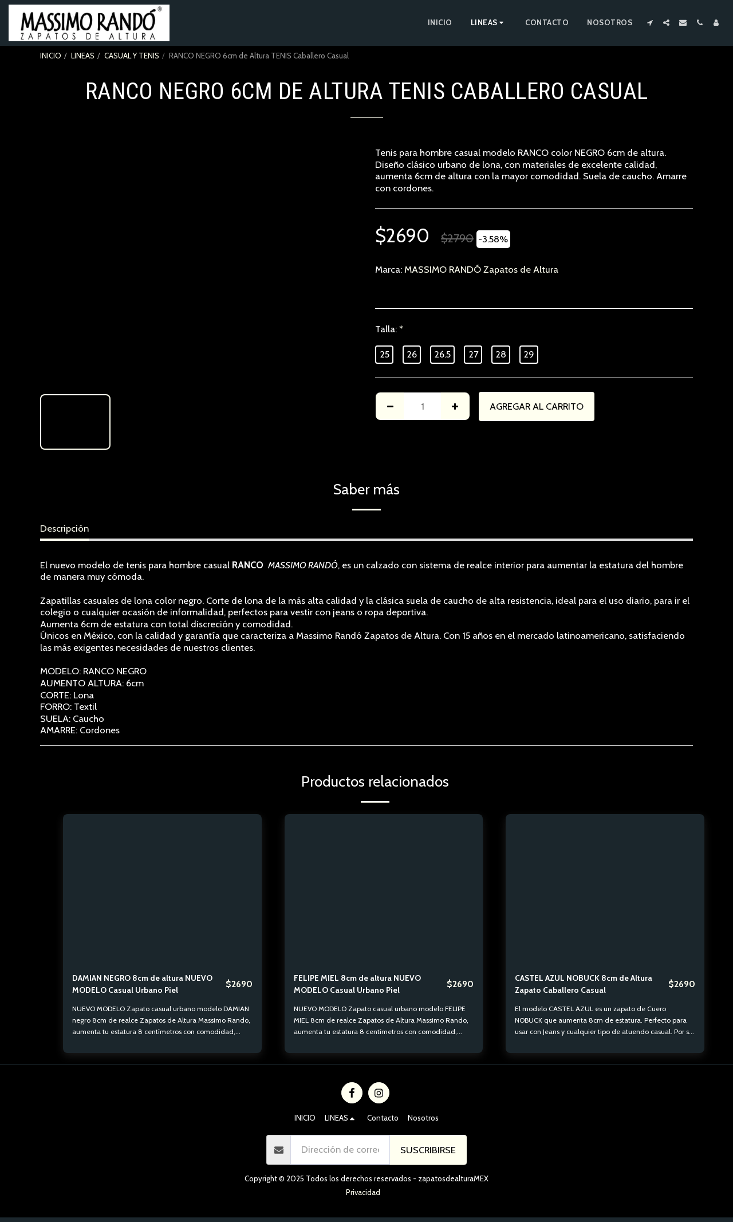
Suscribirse (428, 1154)
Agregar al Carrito (537, 406)
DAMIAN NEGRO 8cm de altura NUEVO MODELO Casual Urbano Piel (141, 987)
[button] (649, 22)
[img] (162, 888)
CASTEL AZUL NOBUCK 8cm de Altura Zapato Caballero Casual (582, 986)
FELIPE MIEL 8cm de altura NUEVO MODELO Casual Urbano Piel (367, 986)
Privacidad (363, 1196)
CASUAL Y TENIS (131, 55)
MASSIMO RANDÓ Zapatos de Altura (481, 269)
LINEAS (82, 55)
